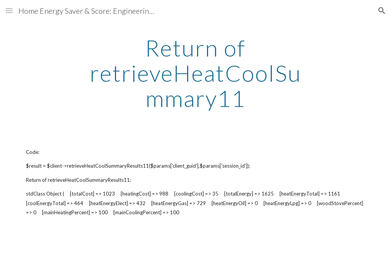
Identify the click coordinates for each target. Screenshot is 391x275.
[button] (9, 10)
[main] (195, 73)
